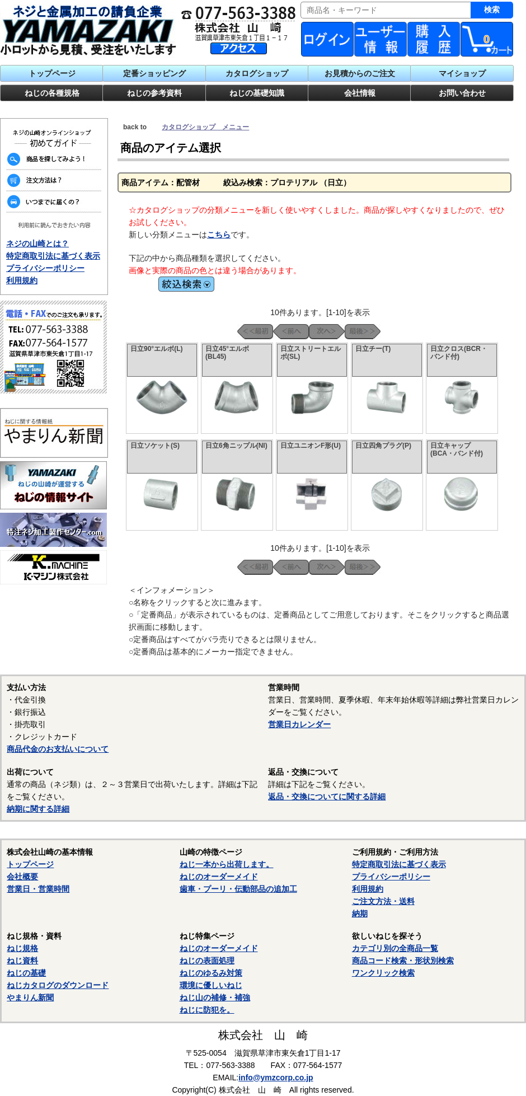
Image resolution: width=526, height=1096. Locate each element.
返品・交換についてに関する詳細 (327, 796)
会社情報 (359, 92)
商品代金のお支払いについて (58, 748)
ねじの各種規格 (52, 92)
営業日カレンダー (299, 724)
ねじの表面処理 (207, 960)
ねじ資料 (22, 960)
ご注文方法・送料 (383, 901)
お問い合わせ (462, 92)
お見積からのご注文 (360, 73)
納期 (360, 913)
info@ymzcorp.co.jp (275, 1077)
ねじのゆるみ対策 (211, 972)
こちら (219, 234)
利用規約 (21, 280)
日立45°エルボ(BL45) (227, 352)
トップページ (52, 73)
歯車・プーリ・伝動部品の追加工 (238, 888)
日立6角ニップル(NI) (236, 445)
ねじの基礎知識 (256, 92)
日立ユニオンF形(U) (310, 445)
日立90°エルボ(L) (156, 349)
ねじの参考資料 (154, 92)
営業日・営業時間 (38, 888)
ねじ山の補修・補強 (215, 997)
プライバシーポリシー (45, 268)
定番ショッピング (154, 73)
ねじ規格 (22, 948)
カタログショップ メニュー (205, 127)
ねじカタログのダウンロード (58, 985)
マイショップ (462, 73)
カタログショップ (257, 73)
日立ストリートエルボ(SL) (310, 352)
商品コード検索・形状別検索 (403, 960)
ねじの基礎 (26, 972)
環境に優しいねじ (211, 985)
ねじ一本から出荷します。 (227, 864)
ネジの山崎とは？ (37, 243)
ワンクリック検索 (383, 972)
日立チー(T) (373, 349)
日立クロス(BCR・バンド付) (458, 352)
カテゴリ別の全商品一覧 (395, 948)
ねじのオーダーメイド (219, 876)
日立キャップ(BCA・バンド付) (456, 449)
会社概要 (22, 876)
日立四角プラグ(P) (383, 445)
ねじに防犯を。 (207, 1009)
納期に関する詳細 (38, 808)
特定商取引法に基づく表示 (53, 255)
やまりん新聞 (30, 997)
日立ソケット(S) (155, 445)
